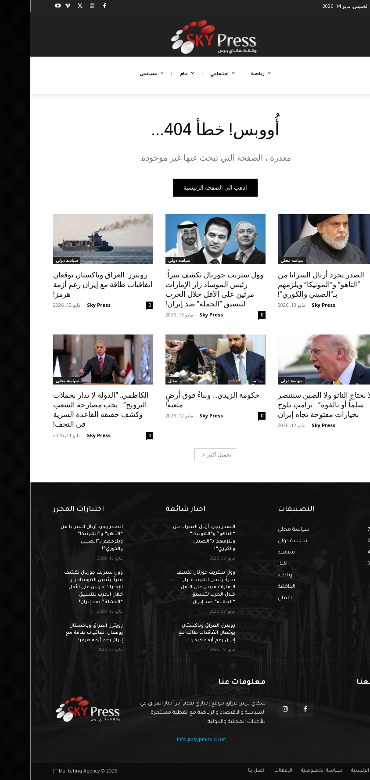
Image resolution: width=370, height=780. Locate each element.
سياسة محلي (261, 260)
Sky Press (293, 305)
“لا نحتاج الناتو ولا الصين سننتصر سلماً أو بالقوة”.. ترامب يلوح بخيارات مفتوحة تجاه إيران (296, 405)
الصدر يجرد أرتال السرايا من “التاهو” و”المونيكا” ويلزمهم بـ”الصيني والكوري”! (291, 284)
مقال (142, 380)
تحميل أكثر (186, 454)
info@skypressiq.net (171, 740)
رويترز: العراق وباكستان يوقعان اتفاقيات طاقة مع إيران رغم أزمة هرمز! (72, 284)
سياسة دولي (149, 260)
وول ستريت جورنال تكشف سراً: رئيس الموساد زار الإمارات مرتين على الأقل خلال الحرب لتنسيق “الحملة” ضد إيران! (184, 289)
